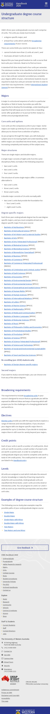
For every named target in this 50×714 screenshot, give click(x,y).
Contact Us (8, 651)
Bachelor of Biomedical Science (16, 249)
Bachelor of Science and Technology (18, 345)
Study (5, 599)
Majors (5, 567)
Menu (46, 4)
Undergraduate (8, 558)
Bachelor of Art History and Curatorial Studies (22, 234)
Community (7, 605)
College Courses (8, 573)
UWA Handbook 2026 (9, 555)
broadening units (31, 395)
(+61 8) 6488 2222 (10, 671)
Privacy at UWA (6, 692)
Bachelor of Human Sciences (15, 295)
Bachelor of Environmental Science (18, 284)
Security (7, 666)
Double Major (9, 516)
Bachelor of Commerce (13, 259)
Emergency (8, 669)
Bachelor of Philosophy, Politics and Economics (23, 327)
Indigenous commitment (10, 690)
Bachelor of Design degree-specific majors (21, 364)
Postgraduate (8, 561)
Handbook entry (19, 460)
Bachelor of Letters (11, 302)
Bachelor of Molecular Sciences (16, 320)
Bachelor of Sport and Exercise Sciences (20, 355)
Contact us (7, 590)
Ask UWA (7, 655)
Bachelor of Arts (10, 238)
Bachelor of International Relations (18, 298)
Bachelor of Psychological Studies (17, 330)
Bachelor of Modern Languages (16, 316)
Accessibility (5, 698)
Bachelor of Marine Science (15, 305)
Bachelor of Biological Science (16, 245)
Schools (5, 608)
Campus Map (8, 658)
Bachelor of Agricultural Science (17, 231)
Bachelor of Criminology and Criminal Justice (22, 269)
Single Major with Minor (13, 519)
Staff (4, 628)
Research (6, 602)
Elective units (6, 421)
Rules (5, 576)
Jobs (4, 634)
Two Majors (8, 527)
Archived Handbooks (10, 587)
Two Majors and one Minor (14, 530)
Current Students (9, 625)
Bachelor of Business (12, 256)
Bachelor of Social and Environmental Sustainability (24, 348)
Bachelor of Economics (13, 277)
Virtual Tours (8, 662)
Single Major (9, 512)
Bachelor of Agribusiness (14, 227)
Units (5, 570)
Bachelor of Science (12, 338)
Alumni (5, 613)
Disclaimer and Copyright (10, 695)
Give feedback (23, 547)
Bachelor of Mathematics (14, 309)
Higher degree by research (12, 564)
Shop (5, 616)
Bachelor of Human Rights (14, 291)
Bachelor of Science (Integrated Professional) (22, 341)
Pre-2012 (6, 584)
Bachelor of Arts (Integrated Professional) (20, 241)
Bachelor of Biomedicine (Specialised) (19, 252)
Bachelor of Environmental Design (17, 280)
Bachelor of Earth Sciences (14, 273)
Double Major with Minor (14, 523)
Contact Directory (9, 631)
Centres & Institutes (10, 610)
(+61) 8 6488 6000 (10, 648)
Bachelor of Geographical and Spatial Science (22, 287)
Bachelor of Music (11, 323)
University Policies (9, 581)
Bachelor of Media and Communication (19, 312)
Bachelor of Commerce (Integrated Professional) (23, 263)
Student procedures (10, 579)
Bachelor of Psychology (13, 334)
